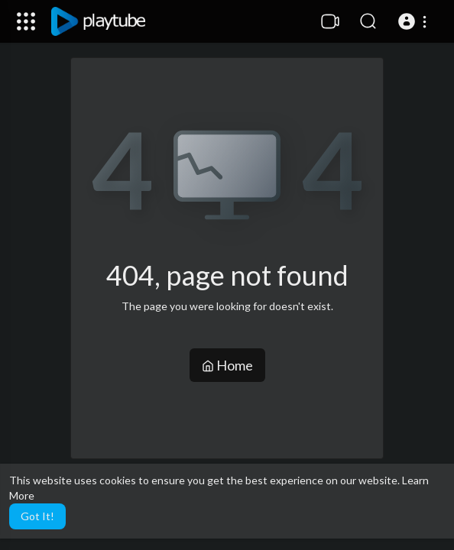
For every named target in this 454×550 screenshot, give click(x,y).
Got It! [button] (37, 516)
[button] (414, 21)
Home (227, 365)
